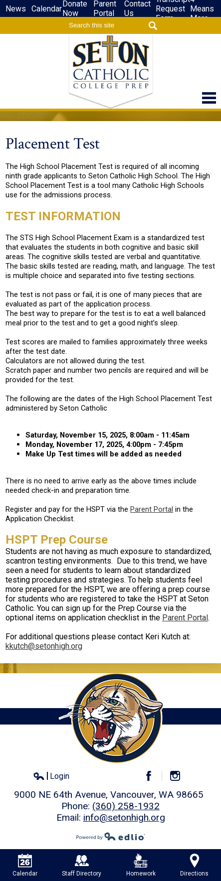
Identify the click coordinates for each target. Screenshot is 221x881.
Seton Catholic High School (110, 71)
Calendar (46, 8)
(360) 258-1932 (126, 806)
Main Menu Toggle (209, 98)
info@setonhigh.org (124, 817)
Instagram (179, 776)
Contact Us (137, 8)
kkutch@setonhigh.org (43, 646)
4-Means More (202, 8)
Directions (194, 865)
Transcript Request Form (173, 8)
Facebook (153, 776)
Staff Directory (81, 865)
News (15, 8)
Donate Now (74, 8)
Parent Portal (104, 8)
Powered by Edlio (111, 836)
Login (51, 776)
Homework (141, 865)
